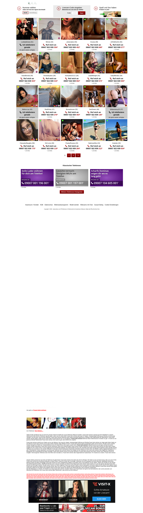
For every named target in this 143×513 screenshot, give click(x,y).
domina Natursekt (110, 475)
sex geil (46, 474)
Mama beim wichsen (57, 474)
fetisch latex (108, 476)
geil (27, 474)
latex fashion (77, 476)
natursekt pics (30, 476)
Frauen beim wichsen (39, 410)
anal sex (35, 475)
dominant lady (80, 478)
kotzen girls (54, 478)
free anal (46, 475)
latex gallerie (71, 476)
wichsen (50, 474)
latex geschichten (38, 478)
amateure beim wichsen (68, 474)
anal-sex (57, 475)
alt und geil (35, 474)
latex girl (113, 476)
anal (32, 475)
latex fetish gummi (90, 476)
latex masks (97, 476)
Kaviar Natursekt (38, 476)
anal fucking (40, 475)
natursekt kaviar (102, 475)
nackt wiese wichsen (89, 474)
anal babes (78, 475)
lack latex (83, 476)
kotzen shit (48, 478)
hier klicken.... (39, 431)
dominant (75, 478)
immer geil (41, 474)
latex (43, 476)
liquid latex (47, 476)
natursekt (95, 475)
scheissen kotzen (68, 478)
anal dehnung (67, 475)
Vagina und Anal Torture (87, 475)
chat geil (31, 474)
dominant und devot (89, 478)
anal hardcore (51, 475)
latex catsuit (64, 476)
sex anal (73, 475)
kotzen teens (60, 478)
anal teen (62, 475)
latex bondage (30, 478)
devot (95, 478)
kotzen (44, 478)
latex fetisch (53, 476)
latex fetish (58, 476)
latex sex (103, 476)
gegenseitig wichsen (79, 474)
